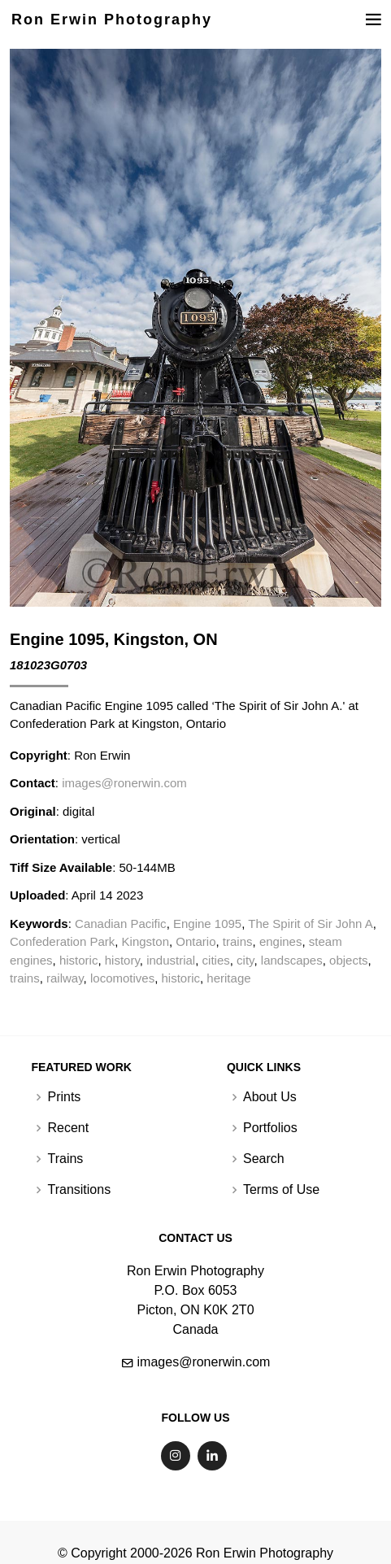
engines (280, 941)
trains (238, 941)
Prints (63, 1097)
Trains (65, 1158)
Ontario (195, 941)
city (245, 960)
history (122, 960)
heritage (228, 978)
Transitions (79, 1189)
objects (348, 960)
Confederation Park (62, 941)
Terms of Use (281, 1189)
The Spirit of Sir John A (310, 923)
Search (264, 1158)
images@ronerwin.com (124, 783)
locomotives (122, 978)
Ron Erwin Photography (111, 19)
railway (65, 978)
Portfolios (270, 1128)
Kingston (145, 941)
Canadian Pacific (121, 923)
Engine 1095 (207, 923)
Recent (68, 1128)
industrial (170, 960)
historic (78, 960)
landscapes (292, 960)
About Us (270, 1097)
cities (216, 960)
